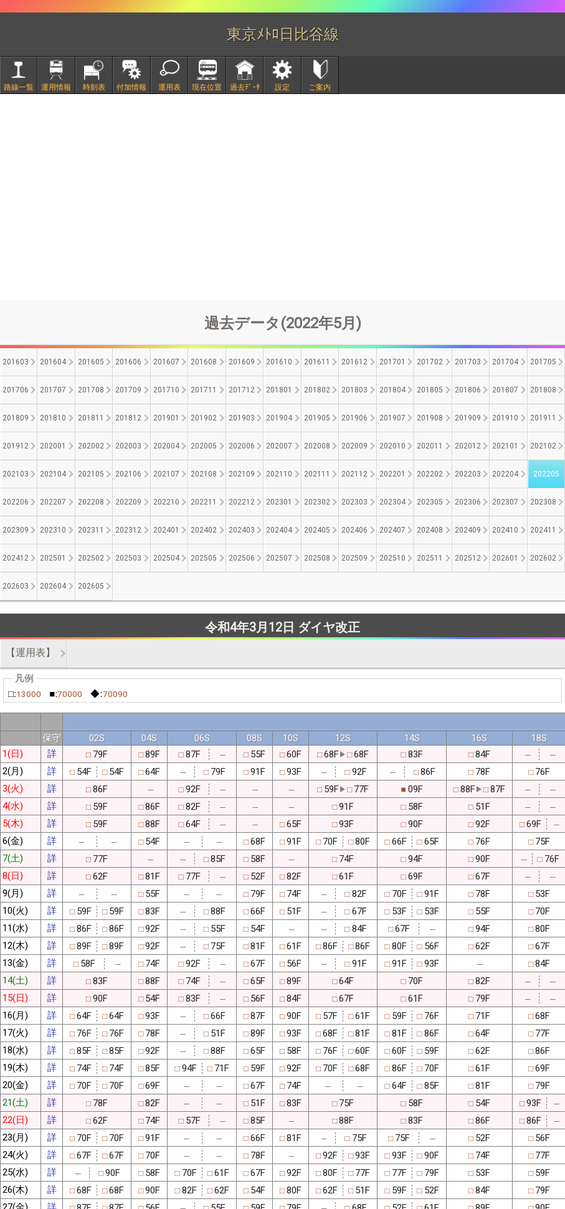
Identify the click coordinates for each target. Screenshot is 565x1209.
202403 (242, 530)
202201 (392, 474)
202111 (317, 474)
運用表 (169, 87)
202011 (430, 446)
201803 (354, 390)
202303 (354, 502)
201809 (15, 418)
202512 (468, 558)
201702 (430, 362)
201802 (317, 390)
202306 (468, 502)
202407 (392, 530)
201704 (505, 362)
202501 (53, 558)
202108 (204, 474)
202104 (53, 474)
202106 (128, 474)
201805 (430, 390)
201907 (392, 418)
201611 (317, 362)
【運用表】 (30, 652)
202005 (204, 446)
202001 (53, 446)
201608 (204, 362)
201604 (53, 362)
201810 (53, 418)
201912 (15, 446)
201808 (543, 390)
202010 (392, 446)
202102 (543, 446)
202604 (53, 586)
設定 (282, 87)
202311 (91, 530)
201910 (505, 418)
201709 (128, 390)
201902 (204, 418)
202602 (543, 558)
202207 (53, 502)
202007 (279, 446)
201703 (468, 362)
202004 (166, 446)
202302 (317, 502)
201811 (91, 418)
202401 (166, 530)
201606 (128, 362)
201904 (279, 418)
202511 (430, 558)
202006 (242, 446)
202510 (392, 558)
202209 (128, 502)
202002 (91, 446)
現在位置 (207, 87)
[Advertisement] (283, 197)
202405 (317, 530)
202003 (128, 446)
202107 (166, 474)
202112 (354, 474)
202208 (91, 502)
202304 (392, 502)
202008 (317, 446)
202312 (128, 530)
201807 (505, 390)
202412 (15, 558)
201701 (392, 362)
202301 (279, 502)
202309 (15, 530)
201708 (91, 390)
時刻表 (94, 87)
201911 (543, 418)
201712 (242, 390)
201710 (166, 390)
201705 (543, 362)
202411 (543, 530)
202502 (91, 558)
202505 (204, 558)
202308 (543, 502)
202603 (15, 586)
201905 (317, 418)
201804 (392, 390)
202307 (505, 502)
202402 (204, 530)
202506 (242, 558)
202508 (317, 558)
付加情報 (131, 87)
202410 (505, 530)
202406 (354, 530)
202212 (242, 502)
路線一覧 (19, 87)
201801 (279, 390)
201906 (354, 418)
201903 (242, 418)
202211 (204, 502)
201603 (15, 362)
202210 (166, 502)
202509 (354, 558)
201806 (468, 390)
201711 (204, 390)
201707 (53, 390)
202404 (279, 530)
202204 (505, 474)
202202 (430, 474)
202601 (505, 558)
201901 (166, 418)
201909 (468, 418)
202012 (468, 446)
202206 (15, 502)
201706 (15, 390)
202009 (354, 446)
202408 (430, 530)
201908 (430, 418)
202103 (15, 474)
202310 (53, 530)
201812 (128, 418)
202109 (242, 474)
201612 (354, 362)
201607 (166, 362)
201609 (242, 362)
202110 (279, 474)
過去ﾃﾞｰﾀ (245, 87)
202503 (128, 558)
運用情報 (56, 87)
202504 (166, 558)
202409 (468, 530)
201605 (91, 362)
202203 (468, 474)
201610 (279, 362)
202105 (91, 474)
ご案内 (319, 87)
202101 (505, 446)
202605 (91, 586)
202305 (430, 502)
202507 (279, 558)
